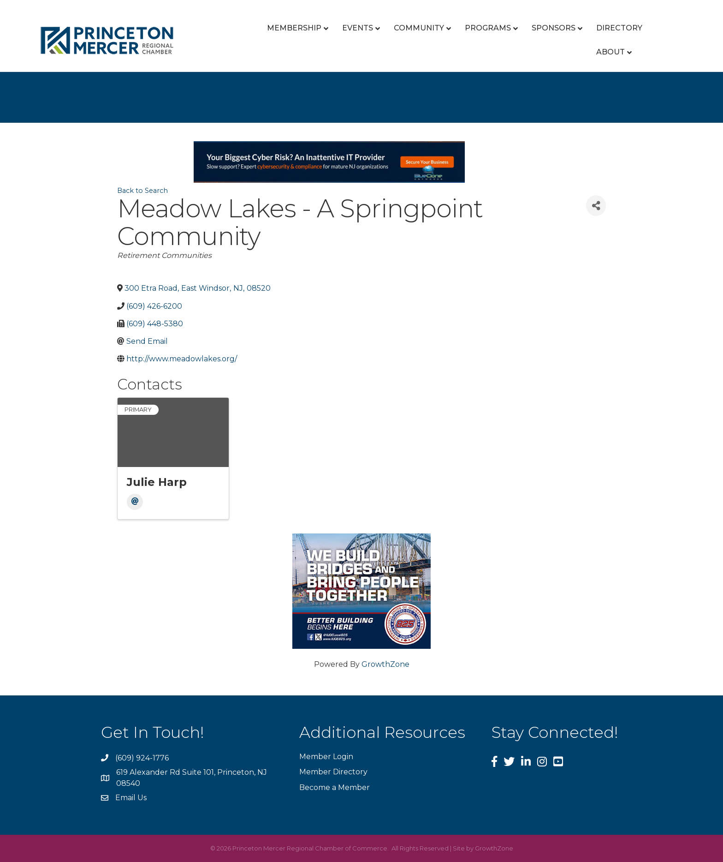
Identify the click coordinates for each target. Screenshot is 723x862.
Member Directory (333, 771)
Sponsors (553, 28)
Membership (294, 28)
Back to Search (142, 190)
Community (419, 28)
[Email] (135, 502)
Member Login (326, 756)
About (610, 52)
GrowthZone (385, 664)
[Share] (596, 205)
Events (357, 28)
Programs (488, 28)
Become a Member (334, 787)
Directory (619, 28)
